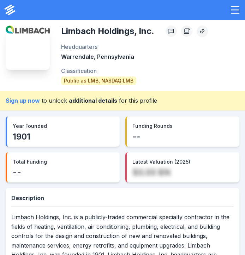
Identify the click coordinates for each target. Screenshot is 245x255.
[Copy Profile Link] (202, 31)
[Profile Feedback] (171, 31)
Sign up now (23, 100)
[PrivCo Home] (10, 10)
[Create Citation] (186, 31)
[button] (235, 10)
